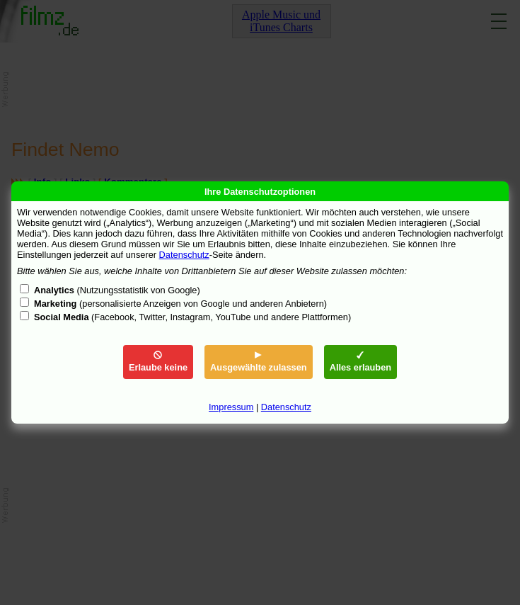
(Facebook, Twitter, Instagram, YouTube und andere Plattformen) (192, 317)
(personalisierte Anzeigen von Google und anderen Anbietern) (180, 303)
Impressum (231, 407)
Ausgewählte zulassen (258, 362)
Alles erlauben (360, 362)
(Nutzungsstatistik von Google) (117, 290)
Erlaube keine (158, 362)
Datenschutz (184, 254)
